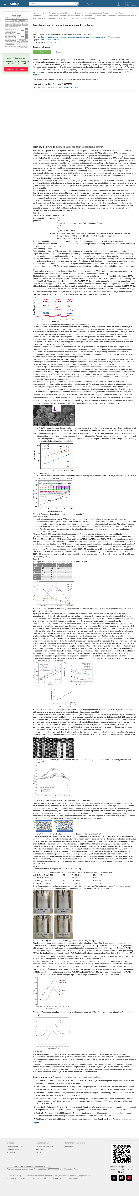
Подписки (90, 3)
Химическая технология (51, 40)
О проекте (11, 1143)
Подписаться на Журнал (16, 69)
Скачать (59, 52)
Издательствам (42, 1143)
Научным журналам (44, 1146)
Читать (42, 52)
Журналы (69, 1146)
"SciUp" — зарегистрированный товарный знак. (39, 1178)
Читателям (40, 1153)
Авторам (39, 1149)
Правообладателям (15, 1146)
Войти (129, 3)
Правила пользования (16, 1149)
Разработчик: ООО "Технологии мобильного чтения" (29, 1167)
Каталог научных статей (75, 1143)
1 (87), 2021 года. (56, 42)
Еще (35, 74)
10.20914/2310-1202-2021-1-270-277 (66, 88)
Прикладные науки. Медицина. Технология (67, 13)
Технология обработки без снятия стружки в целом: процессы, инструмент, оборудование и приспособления (84, 17)
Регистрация (131, 5)
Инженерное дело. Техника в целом (102, 13)
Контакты (11, 1153)
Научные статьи (39, 13)
